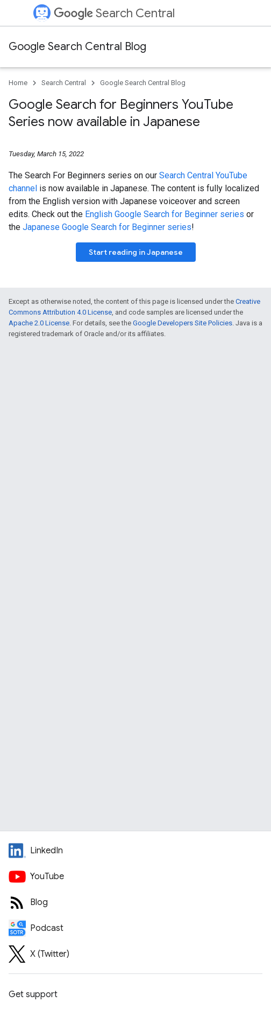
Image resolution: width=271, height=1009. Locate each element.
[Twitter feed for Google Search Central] (135, 954)
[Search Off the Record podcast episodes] (135, 928)
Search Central (114, 13)
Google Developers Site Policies (182, 323)
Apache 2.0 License (39, 323)
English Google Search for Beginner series (164, 214)
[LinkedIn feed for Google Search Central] (135, 850)
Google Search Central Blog (77, 46)
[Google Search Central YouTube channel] (135, 876)
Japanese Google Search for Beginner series (107, 227)
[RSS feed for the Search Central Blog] (135, 902)
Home (18, 83)
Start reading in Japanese (136, 252)
